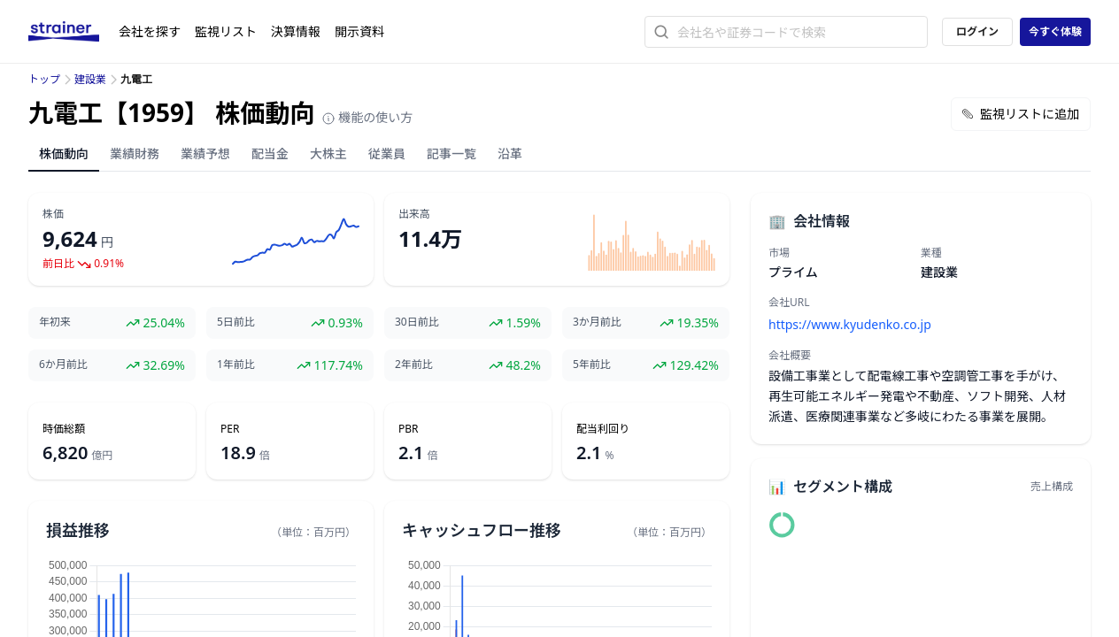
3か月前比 (597, 322)
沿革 (510, 153)
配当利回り (602, 429)
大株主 (328, 153)
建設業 (90, 79)
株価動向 (64, 153)
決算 (295, 31)
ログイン (977, 31)
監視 (226, 31)
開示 (359, 31)
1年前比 (236, 364)
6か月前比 (63, 364)
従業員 (386, 153)
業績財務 (134, 153)
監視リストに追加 (1020, 113)
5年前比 (592, 364)
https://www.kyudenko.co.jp (849, 324)
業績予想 (205, 153)
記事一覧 (451, 153)
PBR (408, 429)
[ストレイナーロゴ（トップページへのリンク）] (73, 32)
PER (229, 429)
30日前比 (417, 322)
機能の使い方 (367, 117)
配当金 (270, 153)
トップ (44, 79)
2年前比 (414, 364)
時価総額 (63, 429)
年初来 (55, 322)
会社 (150, 31)
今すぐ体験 (1055, 31)
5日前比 (236, 322)
